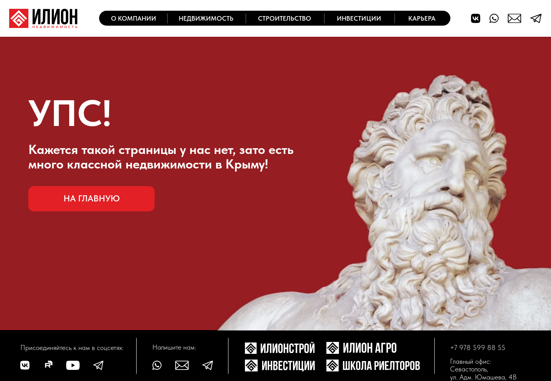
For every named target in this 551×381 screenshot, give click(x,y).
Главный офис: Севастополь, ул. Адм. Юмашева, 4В (483, 369)
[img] (43, 18)
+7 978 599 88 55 (477, 347)
